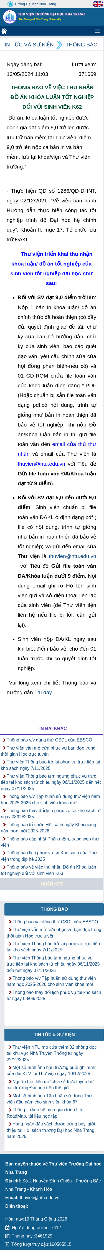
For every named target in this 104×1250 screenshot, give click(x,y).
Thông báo (82, 45)
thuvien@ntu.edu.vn (72, 556)
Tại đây (43, 692)
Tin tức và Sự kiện (27, 45)
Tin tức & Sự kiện (54, 1034)
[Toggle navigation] (97, 31)
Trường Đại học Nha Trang (31, 4)
